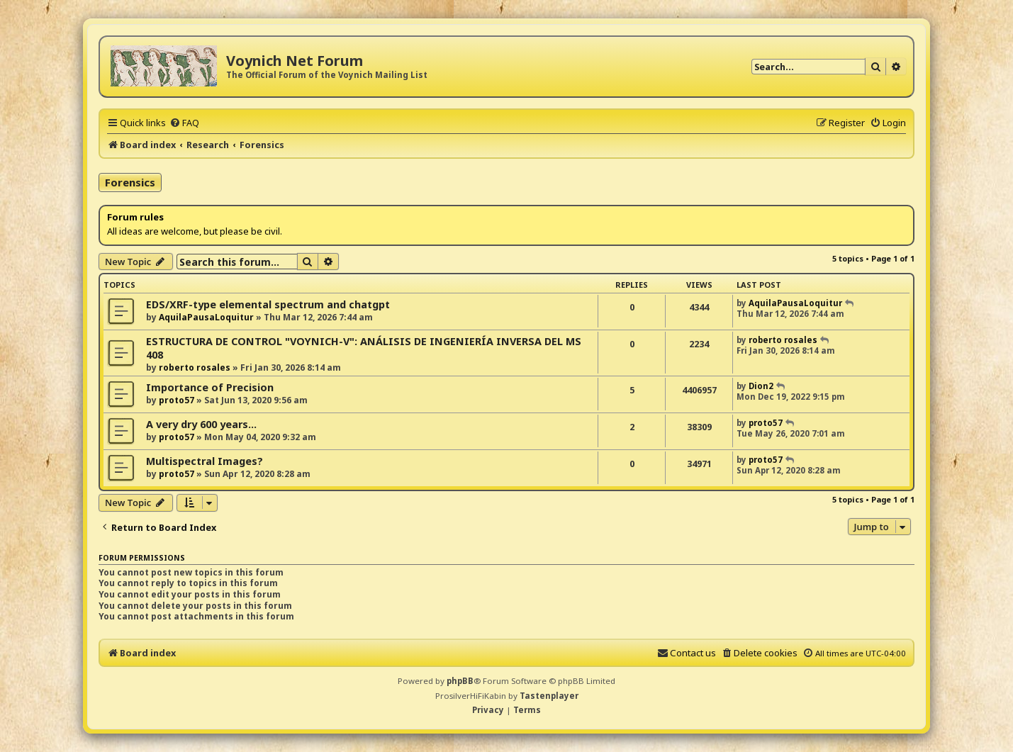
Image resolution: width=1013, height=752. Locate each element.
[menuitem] (184, 122)
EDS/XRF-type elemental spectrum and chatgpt (268, 304)
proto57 (176, 400)
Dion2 (761, 386)
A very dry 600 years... (201, 424)
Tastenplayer (549, 695)
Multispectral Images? (204, 461)
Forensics (130, 182)
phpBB (460, 680)
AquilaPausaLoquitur (206, 317)
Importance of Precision (210, 387)
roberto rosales (194, 367)
